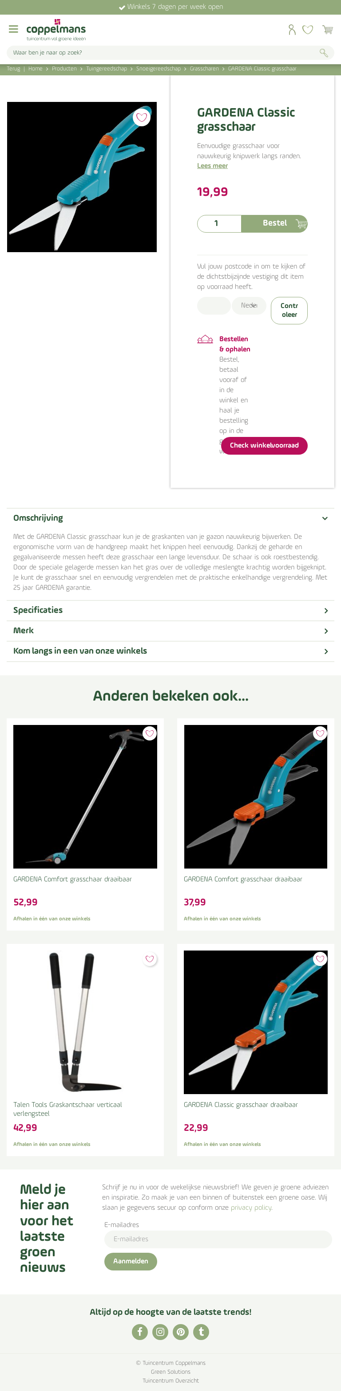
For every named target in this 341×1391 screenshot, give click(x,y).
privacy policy (251, 1208)
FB (140, 1332)
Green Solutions (170, 1372)
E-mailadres (121, 1225)
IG (160, 1332)
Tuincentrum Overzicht (171, 1381)
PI (181, 1332)
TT (201, 1332)
